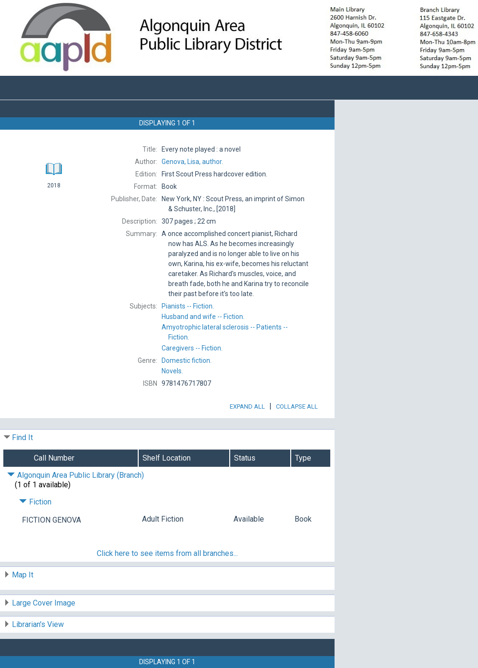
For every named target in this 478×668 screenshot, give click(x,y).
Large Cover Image (43, 602)
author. (192, 161)
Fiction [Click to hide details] (35, 501)
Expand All (247, 406)
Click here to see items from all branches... (167, 553)
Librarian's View (38, 624)
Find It (22, 437)
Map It (22, 574)
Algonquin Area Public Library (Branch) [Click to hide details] (75, 475)
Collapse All (297, 406)
